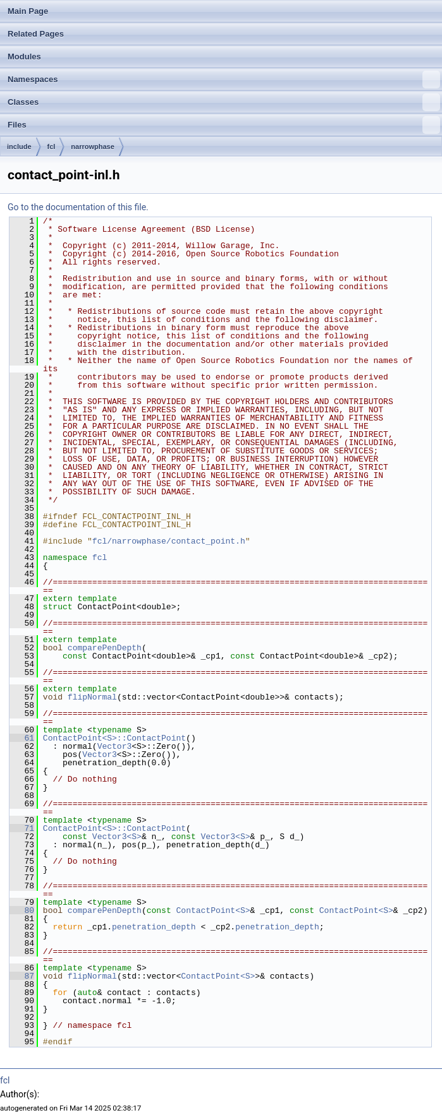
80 (21, 910)
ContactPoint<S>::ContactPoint (114, 738)
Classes (224, 102)
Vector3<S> (117, 836)
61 (21, 738)
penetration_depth (154, 927)
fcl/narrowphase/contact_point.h (168, 541)
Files (224, 125)
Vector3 (114, 746)
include (19, 146)
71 (21, 828)
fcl (51, 146)
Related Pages (36, 34)
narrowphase (92, 146)
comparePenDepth (105, 647)
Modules (24, 56)
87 (21, 976)
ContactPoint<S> (213, 910)
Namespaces (224, 79)
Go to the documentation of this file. (78, 207)
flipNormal (92, 697)
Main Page (28, 11)
